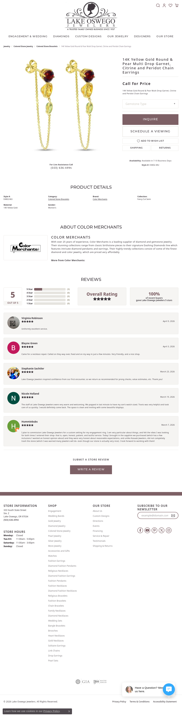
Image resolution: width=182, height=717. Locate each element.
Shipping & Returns (103, 545)
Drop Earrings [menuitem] (55, 655)
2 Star (30, 299)
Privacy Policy (119, 701)
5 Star (30, 289)
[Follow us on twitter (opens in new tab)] (161, 530)
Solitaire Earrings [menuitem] (57, 645)
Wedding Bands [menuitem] (56, 515)
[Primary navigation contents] (91, 36)
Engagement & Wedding (28, 36)
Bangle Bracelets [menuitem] (56, 625)
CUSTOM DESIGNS (88, 36)
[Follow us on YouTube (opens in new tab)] (147, 530)
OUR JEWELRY (117, 36)
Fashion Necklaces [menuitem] (57, 585)
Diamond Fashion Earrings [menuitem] (61, 575)
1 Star (30, 303)
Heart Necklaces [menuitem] (56, 635)
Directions (98, 520)
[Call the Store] (11, 519)
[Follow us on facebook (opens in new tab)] (140, 530)
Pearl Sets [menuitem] (53, 660)
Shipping (136, 148)
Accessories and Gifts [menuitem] (59, 550)
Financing (98, 530)
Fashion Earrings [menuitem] (56, 560)
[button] (158, 5)
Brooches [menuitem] (53, 630)
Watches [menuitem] (52, 555)
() (68, 289)
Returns (165, 148)
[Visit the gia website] (83, 681)
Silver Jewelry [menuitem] (54, 540)
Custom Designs (101, 515)
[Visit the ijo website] (100, 681)
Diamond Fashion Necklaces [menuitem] (62, 590)
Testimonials (99, 540)
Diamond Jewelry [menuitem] (56, 525)
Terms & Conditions (140, 701)
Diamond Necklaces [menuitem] (58, 615)
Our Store (164, 36)
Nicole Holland (30, 393)
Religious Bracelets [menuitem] (57, 595)
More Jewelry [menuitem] (54, 545)
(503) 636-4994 (61, 168)
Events (96, 525)
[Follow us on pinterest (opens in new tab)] (154, 530)
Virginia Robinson (32, 318)
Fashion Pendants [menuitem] (57, 580)
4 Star (30, 292)
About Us (97, 510)
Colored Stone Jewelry (23, 46)
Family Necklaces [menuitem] (57, 610)
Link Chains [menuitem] (54, 650)
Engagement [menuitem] (54, 510)
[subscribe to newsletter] (173, 515)
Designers (142, 36)
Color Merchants (100, 199)
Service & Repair (101, 535)
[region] (61, 107)
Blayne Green (30, 343)
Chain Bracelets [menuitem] (56, 605)
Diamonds (61, 36)
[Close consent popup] (69, 711)
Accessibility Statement (165, 701)
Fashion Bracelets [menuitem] (57, 600)
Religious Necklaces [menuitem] (58, 570)
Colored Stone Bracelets (47, 46)
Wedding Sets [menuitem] (55, 620)
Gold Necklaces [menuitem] (56, 640)
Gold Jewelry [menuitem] (54, 520)
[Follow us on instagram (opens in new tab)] (169, 530)
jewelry (7, 46)
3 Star (30, 296)
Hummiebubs (30, 421)
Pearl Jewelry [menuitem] (54, 535)
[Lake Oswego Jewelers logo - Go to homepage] (91, 16)
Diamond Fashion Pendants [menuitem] (62, 565)
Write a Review (91, 469)
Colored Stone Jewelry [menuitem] (59, 530)
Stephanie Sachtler (33, 368)
